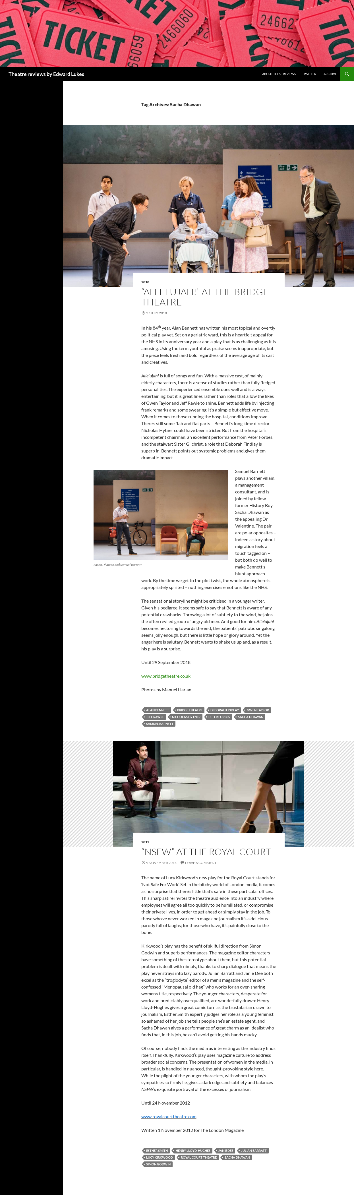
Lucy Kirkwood (159, 1157)
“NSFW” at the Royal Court (206, 851)
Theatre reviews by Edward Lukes (46, 74)
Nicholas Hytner (186, 717)
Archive (330, 74)
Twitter (309, 74)
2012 (145, 842)
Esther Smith (157, 1150)
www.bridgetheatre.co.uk (166, 676)
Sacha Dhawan (250, 717)
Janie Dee (225, 1150)
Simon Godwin (158, 1164)
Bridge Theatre (189, 710)
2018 (145, 282)
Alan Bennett (157, 710)
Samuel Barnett (159, 723)
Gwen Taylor (258, 710)
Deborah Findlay (224, 710)
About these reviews (279, 74)
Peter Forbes (219, 717)
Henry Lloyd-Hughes (193, 1150)
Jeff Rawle (155, 717)
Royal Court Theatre (199, 1157)
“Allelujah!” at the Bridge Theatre (205, 297)
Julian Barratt (254, 1150)
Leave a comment (200, 863)
